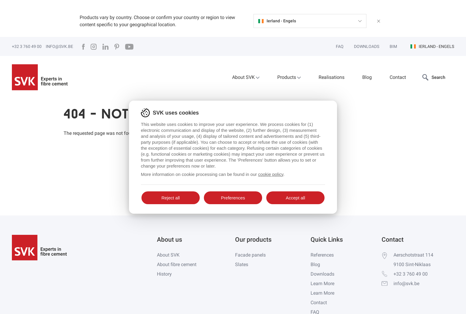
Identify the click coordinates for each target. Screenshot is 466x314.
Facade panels (250, 255)
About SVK (245, 77)
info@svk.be (59, 46)
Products (289, 77)
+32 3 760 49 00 (27, 46)
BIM (393, 46)
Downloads (366, 46)
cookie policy (270, 174)
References (322, 255)
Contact (398, 77)
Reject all (170, 197)
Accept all (295, 197)
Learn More (322, 283)
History (164, 274)
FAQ (340, 46)
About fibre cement (176, 264)
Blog (367, 77)
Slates (241, 264)
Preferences (233, 197)
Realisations (331, 77)
